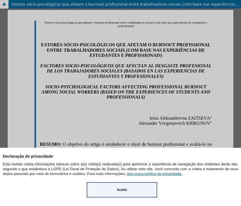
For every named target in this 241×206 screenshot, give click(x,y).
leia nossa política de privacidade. (154, 174)
